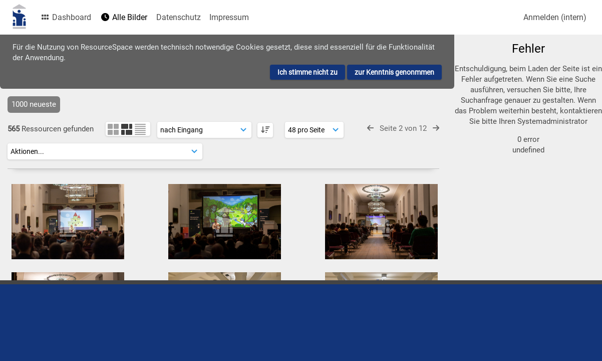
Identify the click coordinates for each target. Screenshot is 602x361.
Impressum (229, 17)
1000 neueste (34, 104)
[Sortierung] (204, 130)
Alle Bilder (123, 17)
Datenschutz (178, 17)
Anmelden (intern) (554, 17)
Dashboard (65, 17)
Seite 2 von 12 (403, 128)
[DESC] (265, 130)
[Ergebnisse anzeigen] (314, 130)
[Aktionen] (105, 151)
